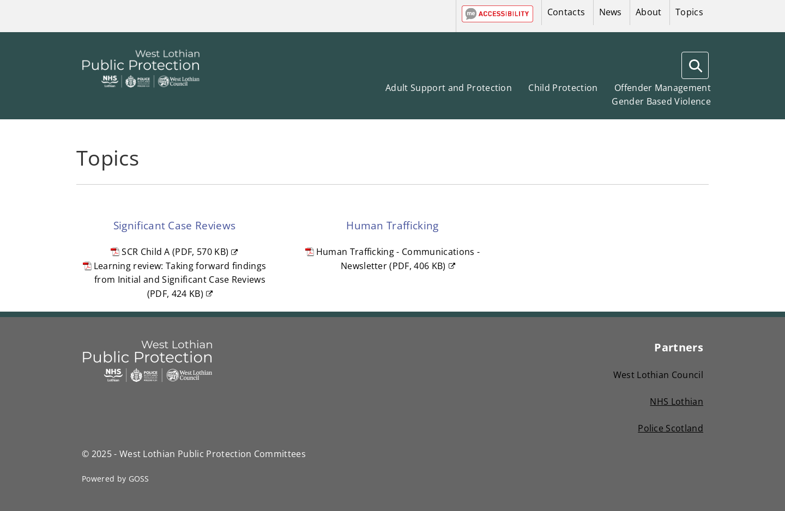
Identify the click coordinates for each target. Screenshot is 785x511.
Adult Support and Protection (448, 88)
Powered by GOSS (115, 478)
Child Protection (562, 88)
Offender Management (662, 88)
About (649, 12)
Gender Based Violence (661, 101)
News (610, 12)
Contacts (566, 12)
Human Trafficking (392, 225)
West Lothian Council (658, 375)
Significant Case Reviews (174, 225)
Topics (689, 12)
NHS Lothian (676, 401)
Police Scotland (670, 428)
